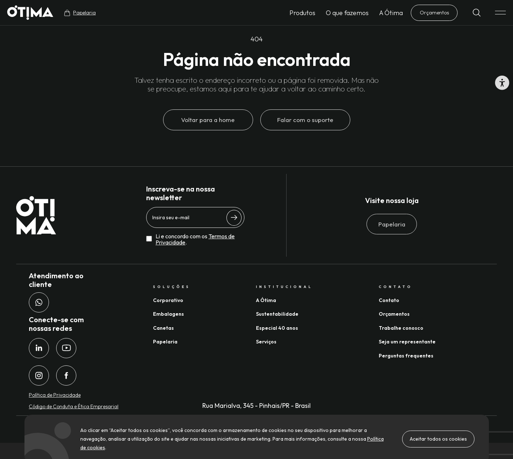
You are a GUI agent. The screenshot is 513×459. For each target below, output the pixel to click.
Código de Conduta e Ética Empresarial (73, 406)
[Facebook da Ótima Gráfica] (66, 375)
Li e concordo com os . (195, 239)
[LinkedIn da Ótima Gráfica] (39, 348)
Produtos (302, 13)
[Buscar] (476, 13)
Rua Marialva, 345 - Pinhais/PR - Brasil (256, 405)
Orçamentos (434, 12)
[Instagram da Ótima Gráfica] (39, 375)
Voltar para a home (208, 119)
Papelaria (391, 224)
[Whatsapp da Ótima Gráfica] (39, 302)
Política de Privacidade (55, 395)
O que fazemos (347, 13)
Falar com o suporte (305, 119)
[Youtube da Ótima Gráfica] (66, 348)
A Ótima (391, 13)
